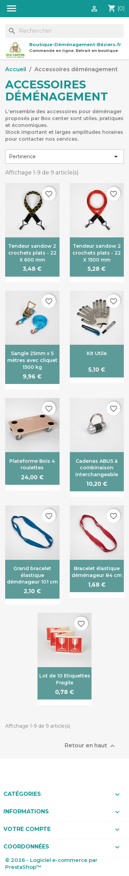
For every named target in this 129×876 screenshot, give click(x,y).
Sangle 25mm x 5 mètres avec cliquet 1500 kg (32, 360)
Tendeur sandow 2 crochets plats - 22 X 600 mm (32, 253)
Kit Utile (97, 353)
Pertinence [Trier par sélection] (64, 156)
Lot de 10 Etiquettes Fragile (64, 679)
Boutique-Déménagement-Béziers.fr (75, 44)
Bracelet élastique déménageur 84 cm (97, 571)
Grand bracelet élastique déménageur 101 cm (32, 575)
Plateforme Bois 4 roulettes (32, 464)
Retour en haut (91, 746)
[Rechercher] (64, 31)
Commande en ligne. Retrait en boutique (73, 50)
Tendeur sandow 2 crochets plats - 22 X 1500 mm (97, 253)
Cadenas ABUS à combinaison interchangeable (96, 468)
